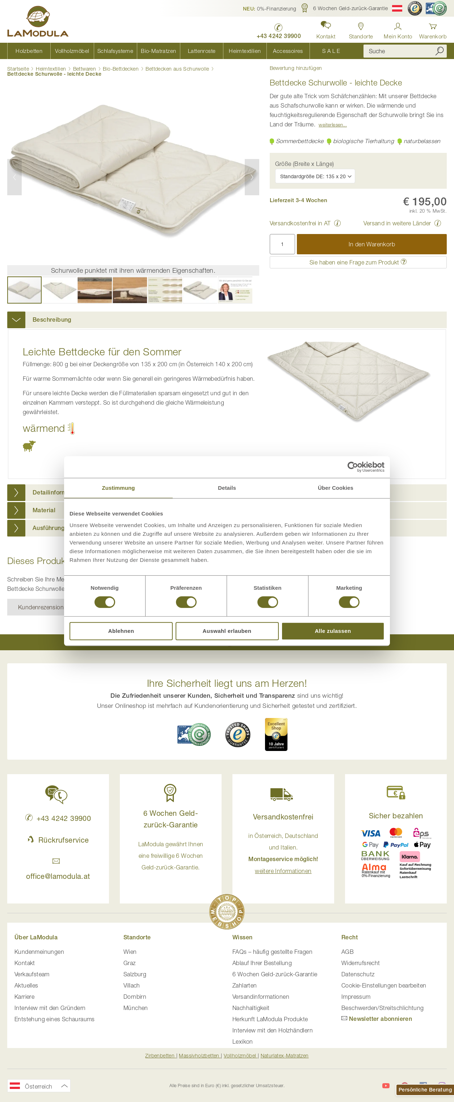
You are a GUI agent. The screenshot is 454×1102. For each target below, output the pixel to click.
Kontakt (24, 963)
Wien (130, 951)
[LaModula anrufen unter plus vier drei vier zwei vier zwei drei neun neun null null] (279, 29)
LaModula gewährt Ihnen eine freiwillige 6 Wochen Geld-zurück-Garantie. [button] (170, 856)
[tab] (227, 320)
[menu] (180, 51)
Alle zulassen (333, 631)
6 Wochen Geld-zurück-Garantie (275, 974)
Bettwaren (84, 69)
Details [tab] (227, 488)
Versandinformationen (260, 996)
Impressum (356, 996)
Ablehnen (121, 631)
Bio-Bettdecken (121, 69)
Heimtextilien (51, 69)
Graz (129, 963)
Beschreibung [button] (52, 319)
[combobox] (405, 51)
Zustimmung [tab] (118, 488)
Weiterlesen (331, 125)
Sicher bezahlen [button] (396, 815)
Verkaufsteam (32, 974)
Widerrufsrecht (360, 963)
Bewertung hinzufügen (296, 68)
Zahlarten (244, 985)
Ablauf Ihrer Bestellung (262, 963)
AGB (347, 951)
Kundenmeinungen (39, 951)
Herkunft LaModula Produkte (270, 1019)
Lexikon (242, 1041)
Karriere (24, 996)
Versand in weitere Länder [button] (397, 223)
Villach (131, 985)
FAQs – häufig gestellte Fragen (272, 951)
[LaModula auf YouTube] (386, 1085)
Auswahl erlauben (227, 631)
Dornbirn (134, 996)
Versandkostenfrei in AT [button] (300, 223)
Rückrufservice (58, 840)
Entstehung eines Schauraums (54, 1019)
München (135, 1008)
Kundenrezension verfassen (54, 607)
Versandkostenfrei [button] (283, 817)
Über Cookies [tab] (335, 488)
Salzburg (134, 974)
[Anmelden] (398, 28)
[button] (270, 8)
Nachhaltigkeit (251, 1008)
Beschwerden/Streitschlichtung (382, 1008)
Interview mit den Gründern (49, 1008)
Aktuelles (26, 985)
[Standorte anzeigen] (361, 28)
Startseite (18, 69)
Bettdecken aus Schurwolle (177, 69)
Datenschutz (357, 974)
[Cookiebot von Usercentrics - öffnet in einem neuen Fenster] (352, 467)
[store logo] (38, 22)
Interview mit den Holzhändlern (272, 1030)
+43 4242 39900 (58, 818)
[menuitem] (28, 51)
